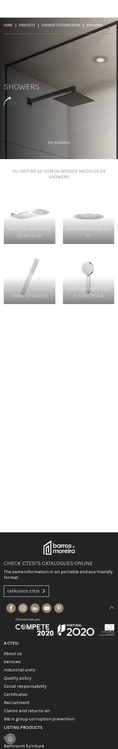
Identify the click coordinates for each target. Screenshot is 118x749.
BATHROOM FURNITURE (24, 746)
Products (27, 25)
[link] (59, 146)
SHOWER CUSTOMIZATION (61, 25)
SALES (9, 738)
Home (8, 25)
